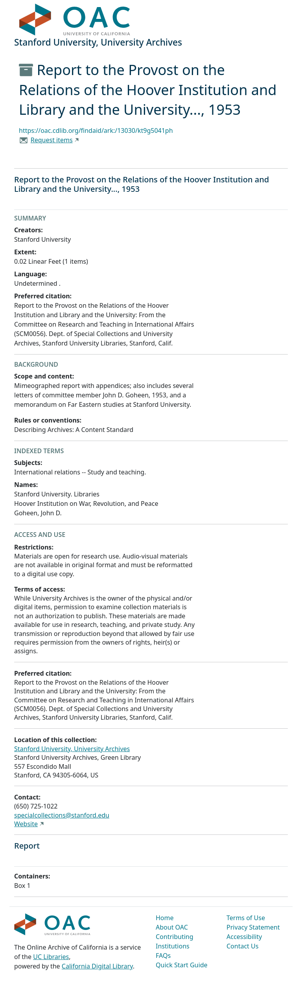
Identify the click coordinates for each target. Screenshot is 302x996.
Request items (52, 140)
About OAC (172, 927)
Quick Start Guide (182, 965)
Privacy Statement (253, 927)
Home (165, 917)
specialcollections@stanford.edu (61, 815)
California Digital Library (97, 966)
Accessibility (244, 936)
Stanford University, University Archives (72, 748)
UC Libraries (51, 956)
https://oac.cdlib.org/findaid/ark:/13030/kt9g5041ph (96, 130)
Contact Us (242, 946)
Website (26, 824)
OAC (75, 20)
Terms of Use (245, 917)
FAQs (163, 955)
